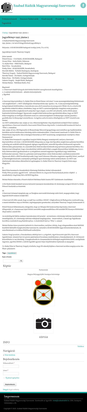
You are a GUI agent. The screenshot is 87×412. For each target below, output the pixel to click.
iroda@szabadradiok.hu (61, 401)
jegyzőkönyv (12, 253)
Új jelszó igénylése (12, 378)
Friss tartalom (10, 355)
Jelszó (5, 371)
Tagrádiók (6, 23)
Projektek (60, 19)
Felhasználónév (8, 363)
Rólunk (70, 19)
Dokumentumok (9, 19)
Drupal (5, 390)
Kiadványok (46, 19)
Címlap (5, 33)
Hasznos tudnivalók (29, 19)
